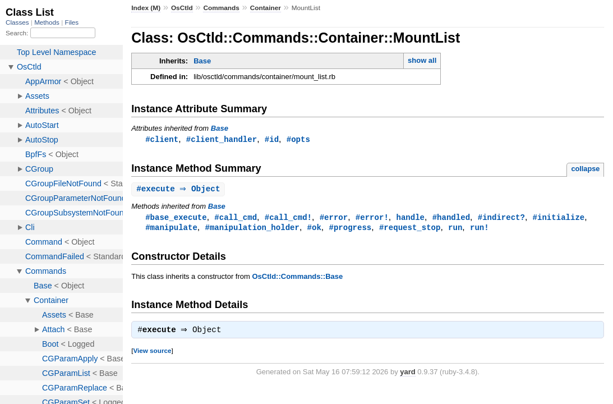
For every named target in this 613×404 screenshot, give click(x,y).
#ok (314, 229)
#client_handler (221, 139)
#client (161, 139)
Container (265, 8)
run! (479, 229)
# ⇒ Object (179, 190)
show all (422, 60)
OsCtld (182, 8)
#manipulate (171, 229)
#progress (350, 229)
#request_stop (409, 229)
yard (407, 375)
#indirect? (501, 218)
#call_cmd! (288, 218)
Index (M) (145, 8)
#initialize (559, 218)
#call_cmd (235, 218)
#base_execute (175, 218)
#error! (372, 218)
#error (334, 218)
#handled (451, 218)
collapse (585, 169)
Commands (221, 8)
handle (410, 218)
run (455, 229)
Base (202, 61)
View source (152, 353)
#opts (298, 139)
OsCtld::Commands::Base (297, 278)
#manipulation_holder (252, 229)
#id (272, 139)
